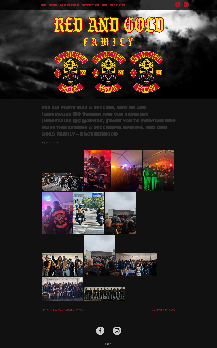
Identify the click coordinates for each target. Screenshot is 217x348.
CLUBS (53, 5)
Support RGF (91, 5)
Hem (43, 5)
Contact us (117, 5)
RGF (104, 5)
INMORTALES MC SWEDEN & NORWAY (63, 310)
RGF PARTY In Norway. (163, 310)
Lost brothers (70, 5)
